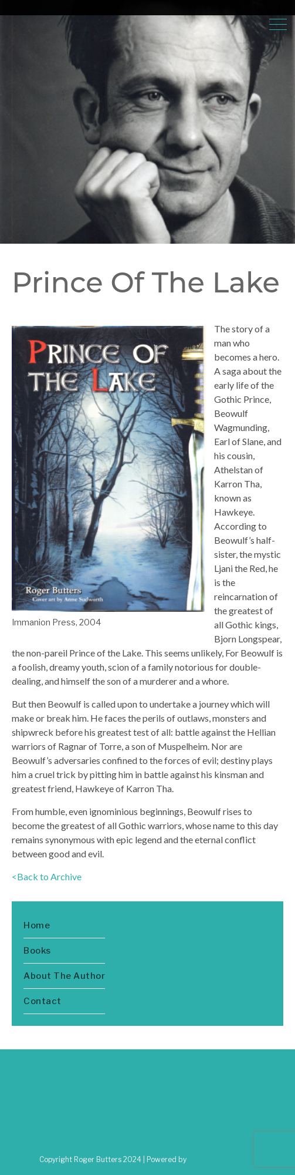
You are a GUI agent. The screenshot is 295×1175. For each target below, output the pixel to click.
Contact (42, 1001)
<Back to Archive (47, 876)
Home (36, 925)
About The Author (64, 976)
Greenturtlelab (222, 1158)
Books (37, 950)
